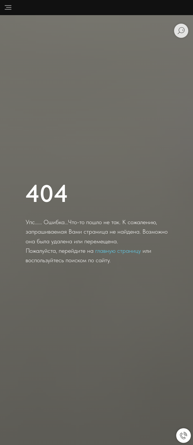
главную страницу (118, 250)
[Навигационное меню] (8, 7)
